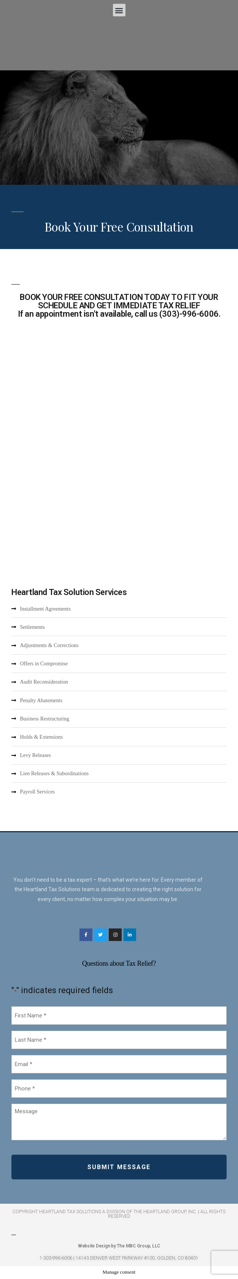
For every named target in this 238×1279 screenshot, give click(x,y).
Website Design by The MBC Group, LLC (119, 1246)
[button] (119, 10)
